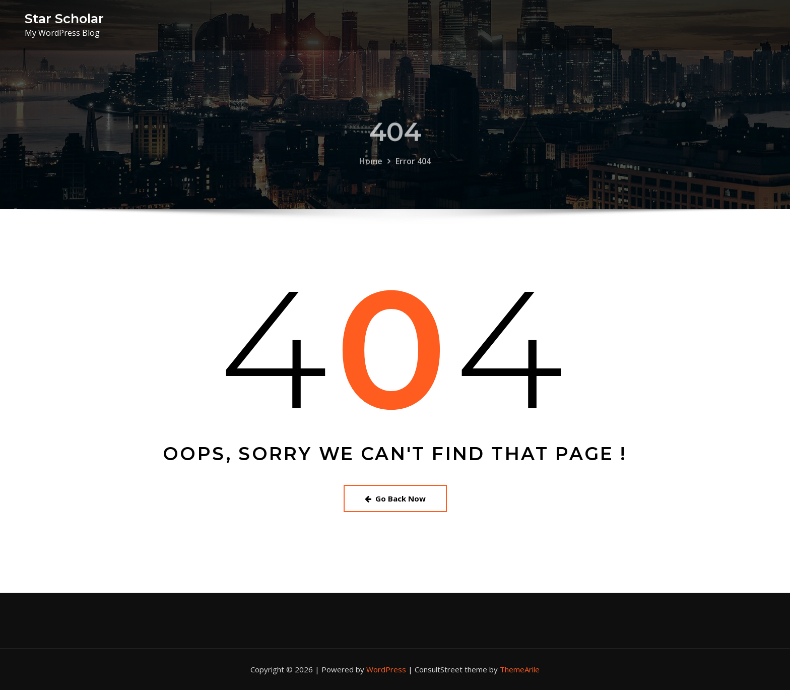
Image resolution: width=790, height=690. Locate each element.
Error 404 (413, 179)
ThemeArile (520, 669)
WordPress (386, 669)
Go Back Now (395, 498)
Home (370, 179)
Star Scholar (64, 18)
